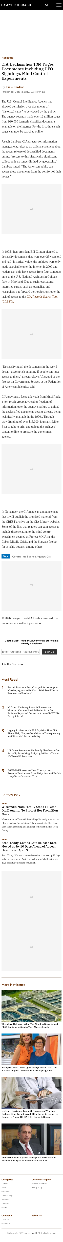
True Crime (6, 1192)
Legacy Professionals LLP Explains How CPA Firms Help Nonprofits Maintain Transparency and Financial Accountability (34, 733)
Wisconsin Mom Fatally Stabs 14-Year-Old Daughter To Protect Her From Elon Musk (30, 810)
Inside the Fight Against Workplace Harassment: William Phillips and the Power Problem (29, 1159)
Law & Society (7, 1196)
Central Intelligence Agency (28, 556)
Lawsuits (5, 1204)
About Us (5, 1220)
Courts (4, 1208)
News (4, 803)
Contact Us (6, 1224)
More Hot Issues (13, 984)
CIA (49, 556)
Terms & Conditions (39, 1184)
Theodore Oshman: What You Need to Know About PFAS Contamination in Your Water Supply (30, 1025)
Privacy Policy (37, 1188)
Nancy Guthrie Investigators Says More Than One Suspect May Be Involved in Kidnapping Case (29, 1069)
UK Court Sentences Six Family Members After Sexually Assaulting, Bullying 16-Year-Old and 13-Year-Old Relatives (34, 753)
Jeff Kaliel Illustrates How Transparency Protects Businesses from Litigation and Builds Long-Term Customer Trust (34, 773)
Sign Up (49, 651)
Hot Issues (7, 57)
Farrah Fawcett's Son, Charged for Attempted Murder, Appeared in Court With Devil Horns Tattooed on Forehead (33, 690)
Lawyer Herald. (30, 1233)
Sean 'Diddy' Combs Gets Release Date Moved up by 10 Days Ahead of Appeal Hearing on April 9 (29, 846)
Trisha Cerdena (15, 87)
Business (5, 1200)
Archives (5, 1184)
